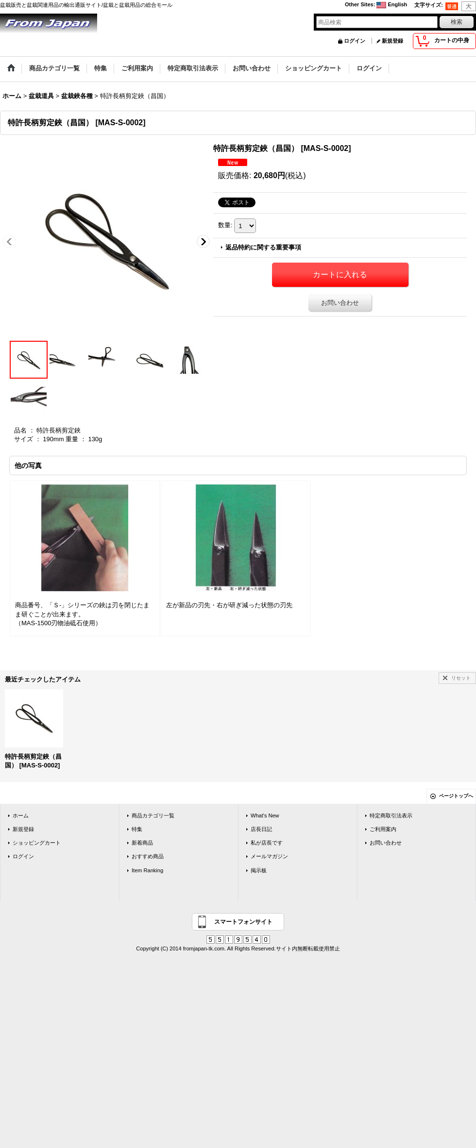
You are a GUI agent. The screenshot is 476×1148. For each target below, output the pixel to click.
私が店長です (267, 843)
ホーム (21, 815)
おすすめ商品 (148, 856)
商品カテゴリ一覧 (153, 815)
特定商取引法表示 (391, 815)
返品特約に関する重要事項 (263, 247)
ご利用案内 (383, 829)
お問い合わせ (340, 302)
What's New (265, 815)
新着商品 (142, 843)
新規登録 (392, 41)
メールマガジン (269, 856)
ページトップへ (456, 796)
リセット (461, 678)
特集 (137, 829)
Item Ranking (147, 870)
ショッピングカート (37, 843)
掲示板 (259, 870)
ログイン (354, 41)
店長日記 (261, 829)
